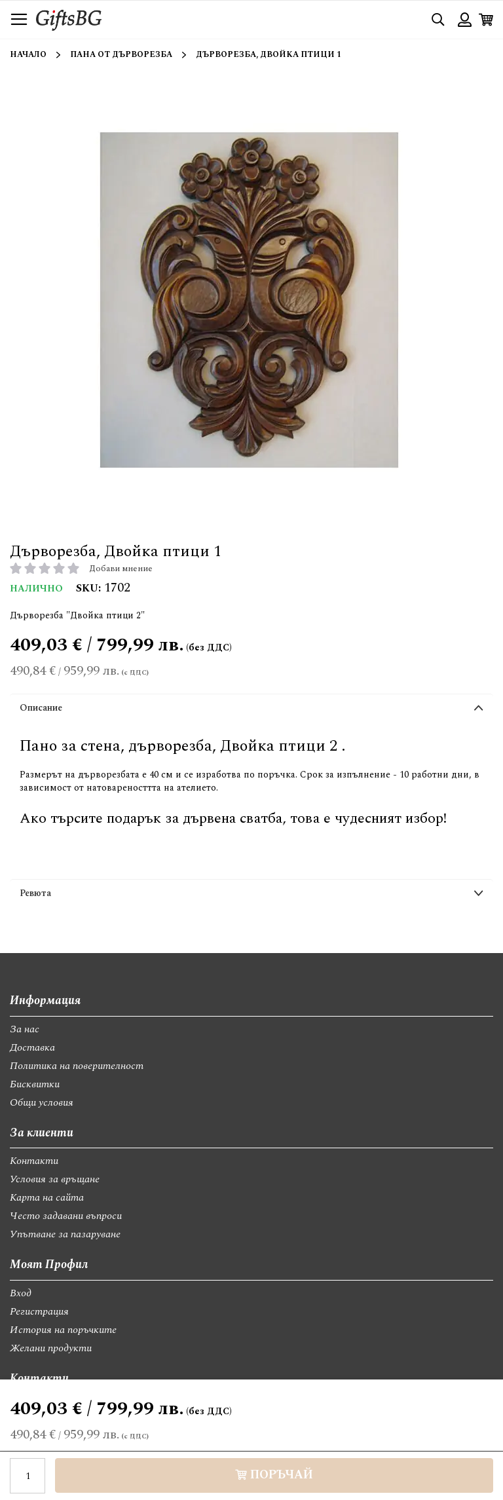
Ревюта (35, 893)
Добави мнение (121, 568)
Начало (28, 54)
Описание (41, 708)
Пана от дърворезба (121, 54)
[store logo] (69, 19)
